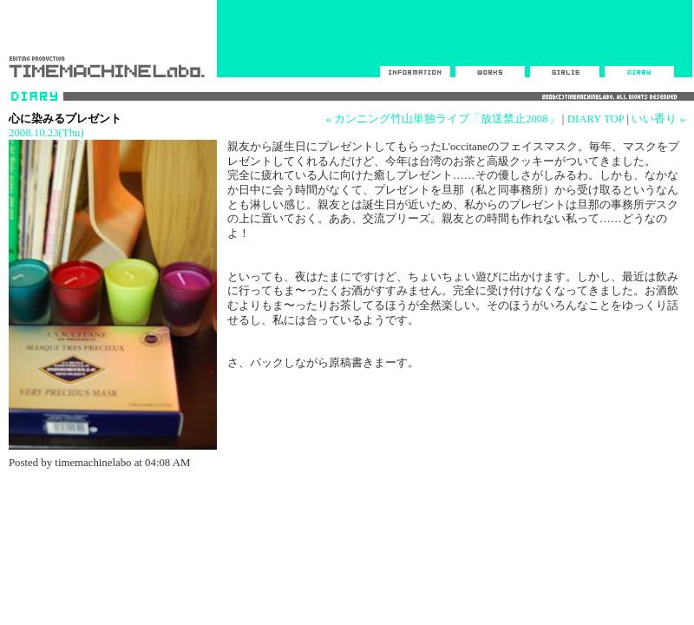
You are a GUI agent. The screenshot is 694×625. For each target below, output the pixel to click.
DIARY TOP (596, 119)
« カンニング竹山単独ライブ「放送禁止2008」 (442, 119)
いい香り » (658, 119)
